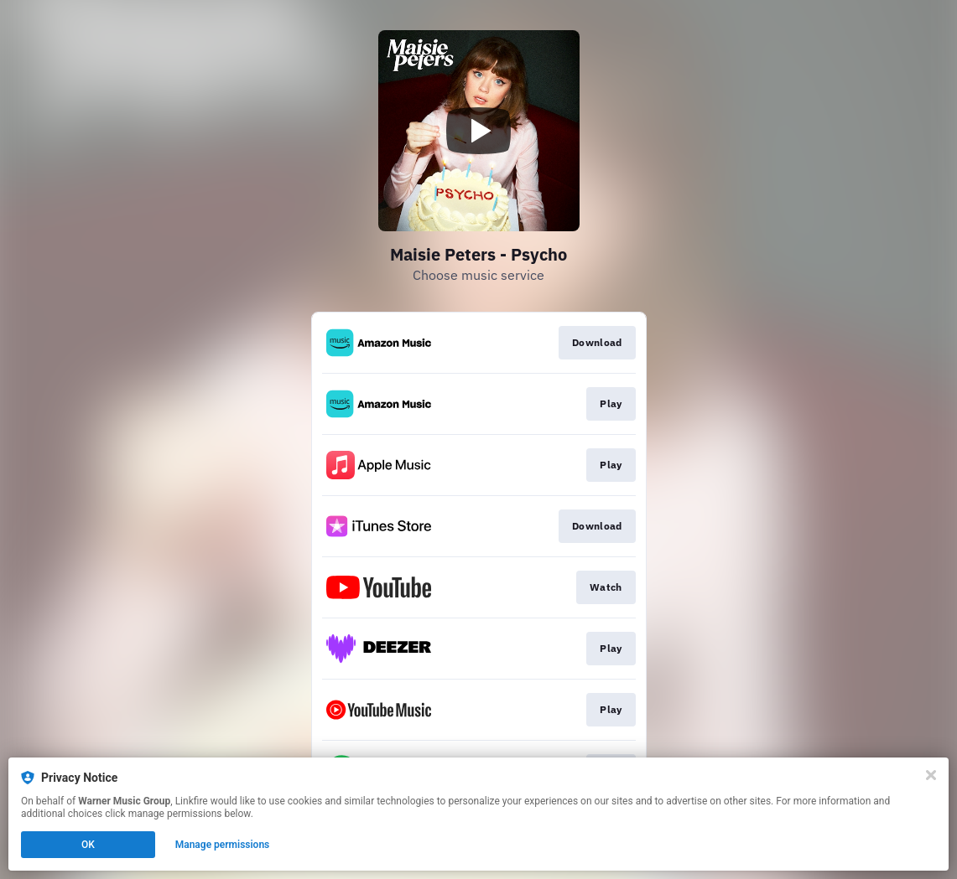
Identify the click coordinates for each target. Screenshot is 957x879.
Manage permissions (222, 845)
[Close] (931, 775)
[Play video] (479, 130)
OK (88, 845)
